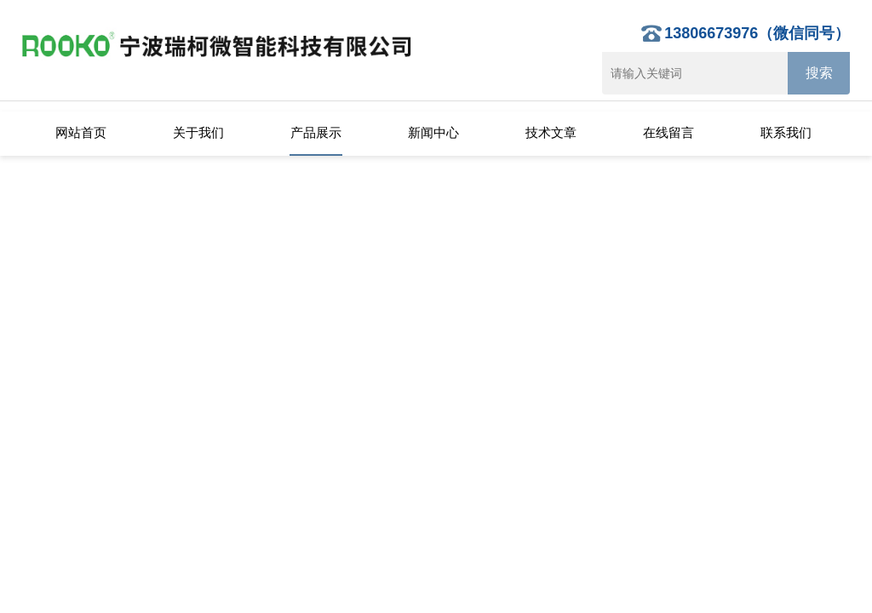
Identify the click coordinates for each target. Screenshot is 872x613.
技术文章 (551, 132)
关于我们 (198, 132)
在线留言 (668, 132)
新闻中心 (433, 132)
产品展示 (315, 132)
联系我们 (786, 132)
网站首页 (80, 132)
